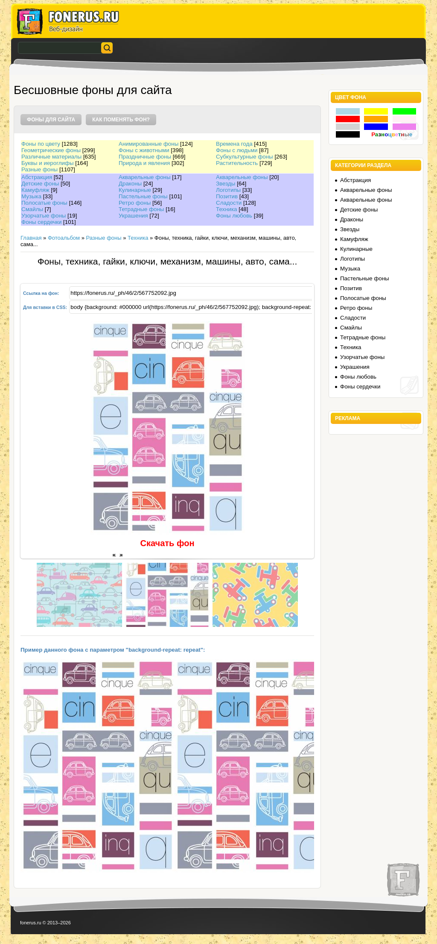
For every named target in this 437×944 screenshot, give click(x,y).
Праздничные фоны (145, 156)
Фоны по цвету (40, 144)
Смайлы (32, 209)
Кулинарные (135, 190)
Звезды (225, 183)
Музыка (31, 196)
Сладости (229, 203)
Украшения (133, 215)
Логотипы (228, 190)
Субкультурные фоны (244, 156)
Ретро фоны (135, 203)
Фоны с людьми (236, 150)
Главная (30, 238)
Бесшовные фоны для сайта (93, 90)
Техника (226, 209)
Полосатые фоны (44, 203)
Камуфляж (35, 190)
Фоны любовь (234, 215)
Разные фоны (39, 169)
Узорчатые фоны (43, 215)
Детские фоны (40, 183)
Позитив (227, 196)
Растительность (237, 163)
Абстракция (36, 177)
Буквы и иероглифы (47, 163)
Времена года (234, 144)
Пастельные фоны (143, 196)
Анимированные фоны (148, 144)
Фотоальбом (64, 238)
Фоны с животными (144, 150)
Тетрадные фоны (141, 209)
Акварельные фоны (145, 177)
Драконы (130, 183)
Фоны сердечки (41, 222)
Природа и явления (144, 163)
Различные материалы (51, 156)
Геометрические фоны (51, 150)
